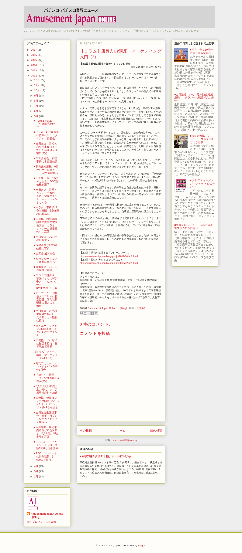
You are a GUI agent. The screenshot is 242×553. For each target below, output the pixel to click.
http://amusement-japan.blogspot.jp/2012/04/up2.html (109, 256)
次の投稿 (86, 430)
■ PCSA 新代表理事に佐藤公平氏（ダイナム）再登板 (46, 135)
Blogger (142, 545)
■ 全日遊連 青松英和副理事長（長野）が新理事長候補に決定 (45, 148)
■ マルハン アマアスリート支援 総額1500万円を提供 (45, 445)
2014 (34, 65)
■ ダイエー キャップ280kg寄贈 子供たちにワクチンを (45, 330)
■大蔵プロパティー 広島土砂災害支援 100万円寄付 (193, 226)
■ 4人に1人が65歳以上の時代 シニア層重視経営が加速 (45, 389)
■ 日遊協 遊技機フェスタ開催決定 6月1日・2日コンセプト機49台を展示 (46, 402)
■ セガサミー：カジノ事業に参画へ (45, 260)
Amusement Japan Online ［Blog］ (48, 515)
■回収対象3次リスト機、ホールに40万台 (106, 456)
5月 (36, 116)
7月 (36, 105)
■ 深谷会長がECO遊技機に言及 (45, 247)
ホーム (121, 430)
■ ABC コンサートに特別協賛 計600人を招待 (45, 456)
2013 (34, 70)
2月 (36, 476)
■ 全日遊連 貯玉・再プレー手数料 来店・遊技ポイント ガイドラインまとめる (45, 196)
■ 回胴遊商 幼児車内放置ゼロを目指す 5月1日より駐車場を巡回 (45, 432)
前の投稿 (156, 430)
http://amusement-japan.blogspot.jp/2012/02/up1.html (109, 263)
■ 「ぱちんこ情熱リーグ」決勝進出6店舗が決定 (46, 378)
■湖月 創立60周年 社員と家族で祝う (203, 51)
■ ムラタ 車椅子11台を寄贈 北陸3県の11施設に (46, 210)
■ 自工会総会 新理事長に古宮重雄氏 (45, 160)
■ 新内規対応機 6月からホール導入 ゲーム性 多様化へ (45, 170)
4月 (36, 466)
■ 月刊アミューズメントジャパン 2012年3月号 (202, 183)
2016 (34, 54)
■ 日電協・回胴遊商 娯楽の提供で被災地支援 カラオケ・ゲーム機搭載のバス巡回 (46, 225)
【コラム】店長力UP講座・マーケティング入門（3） (45, 355)
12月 (37, 80)
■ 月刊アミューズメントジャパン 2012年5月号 (46, 366)
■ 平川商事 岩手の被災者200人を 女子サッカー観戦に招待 (45, 315)
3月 (36, 471)
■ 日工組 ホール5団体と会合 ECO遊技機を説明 (45, 181)
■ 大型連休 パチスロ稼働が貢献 (45, 268)
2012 (34, 75)
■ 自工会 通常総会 (44, 253)
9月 (36, 95)
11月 (37, 85)
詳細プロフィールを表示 (41, 521)
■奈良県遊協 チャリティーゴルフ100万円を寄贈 (201, 139)
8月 (36, 100)
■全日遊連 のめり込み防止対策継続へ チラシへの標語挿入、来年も (194, 97)
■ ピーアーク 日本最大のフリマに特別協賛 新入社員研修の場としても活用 (45, 299)
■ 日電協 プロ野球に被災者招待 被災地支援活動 (45, 343)
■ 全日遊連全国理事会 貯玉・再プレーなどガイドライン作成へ (45, 417)
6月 (36, 110)
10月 (37, 90)
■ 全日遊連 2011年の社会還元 (45, 238)
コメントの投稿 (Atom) (124, 440)
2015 (34, 60)
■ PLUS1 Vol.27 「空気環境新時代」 (44, 124)
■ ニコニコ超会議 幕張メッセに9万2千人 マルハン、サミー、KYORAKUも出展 (45, 281)
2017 (34, 49)
